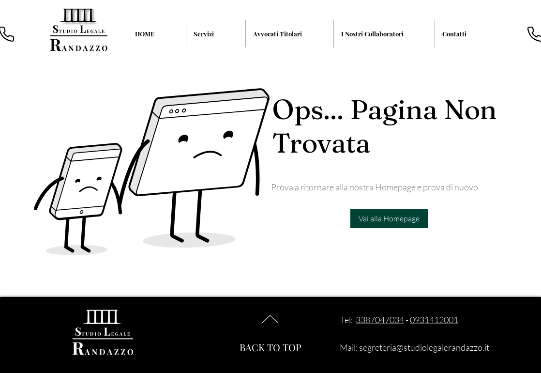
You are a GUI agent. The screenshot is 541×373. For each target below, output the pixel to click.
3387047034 (380, 319)
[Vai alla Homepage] (389, 218)
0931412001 (434, 319)
